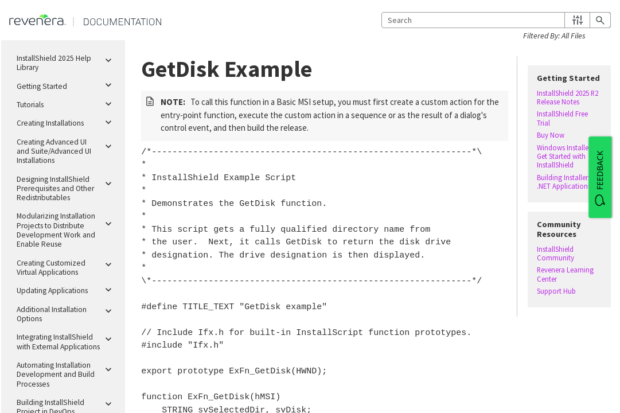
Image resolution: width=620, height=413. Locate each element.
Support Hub (556, 291)
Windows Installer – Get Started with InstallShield (566, 156)
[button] (577, 20)
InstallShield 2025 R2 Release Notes (567, 97)
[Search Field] (496, 20)
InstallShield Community (555, 253)
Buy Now (550, 135)
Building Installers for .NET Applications (569, 181)
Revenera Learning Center (565, 274)
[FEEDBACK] (599, 177)
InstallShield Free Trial (562, 118)
